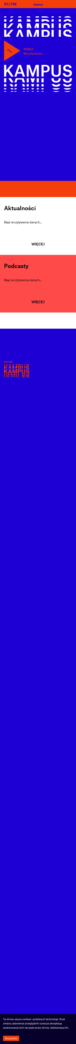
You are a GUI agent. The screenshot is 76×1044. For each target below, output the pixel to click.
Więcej (38, 244)
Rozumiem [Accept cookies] (11, 1038)
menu (38, 4)
